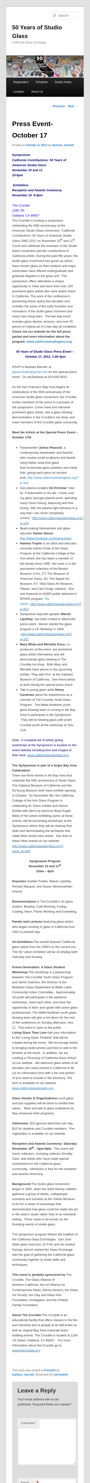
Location (18, 91)
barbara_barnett (63, 145)
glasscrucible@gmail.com (30, 372)
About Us (37, 91)
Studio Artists (63, 82)
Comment (28, 1423)
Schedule (42, 82)
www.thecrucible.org (26, 1350)
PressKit (50, 1370)
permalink (61, 1374)
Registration (21, 82)
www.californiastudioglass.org (49, 341)
